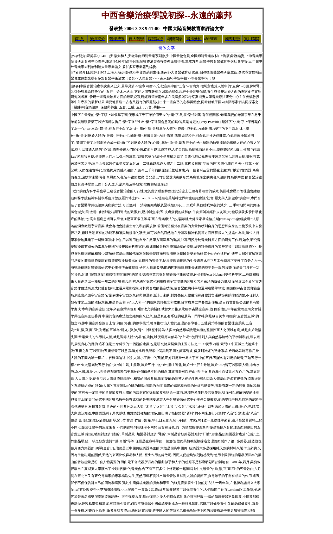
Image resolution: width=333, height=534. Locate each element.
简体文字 (166, 48)
